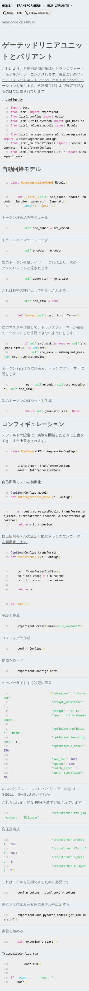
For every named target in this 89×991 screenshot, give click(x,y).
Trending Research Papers (37, 985)
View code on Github (18, 22)
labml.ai (64, 985)
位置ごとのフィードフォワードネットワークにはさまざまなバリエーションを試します (43, 80)
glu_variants (58, 5)
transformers (29, 5)
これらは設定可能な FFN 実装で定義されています (42, 790)
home (6, 5)
